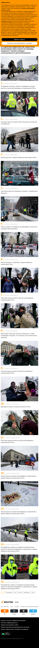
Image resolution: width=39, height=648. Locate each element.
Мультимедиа (9, 592)
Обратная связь (10, 629)
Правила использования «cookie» (9, 625)
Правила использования (19, 620)
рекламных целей (6, 21)
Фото (3, 592)
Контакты (9, 620)
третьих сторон (28, 11)
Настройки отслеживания (21, 629)
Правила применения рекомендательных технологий (15, 627)
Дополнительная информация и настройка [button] (19, 43)
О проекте (3, 620)
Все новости (5, 606)
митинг (33, 592)
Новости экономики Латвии (29, 606)
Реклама (3, 629)
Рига (15, 592)
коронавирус (27, 592)
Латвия (16, 606)
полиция (20, 592)
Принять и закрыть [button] (19, 39)
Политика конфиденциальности (9, 622)
